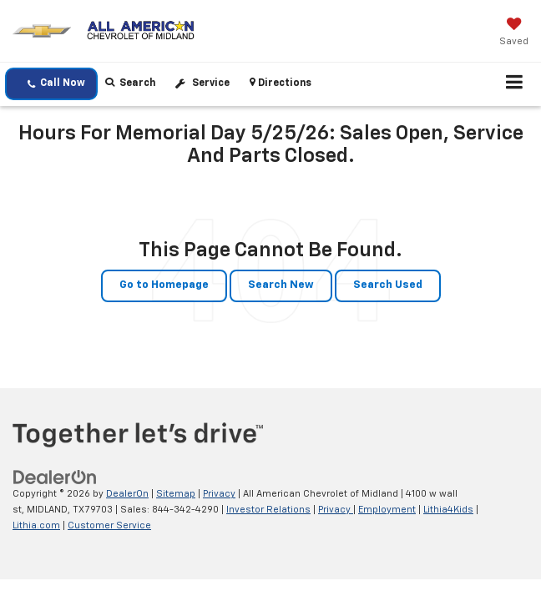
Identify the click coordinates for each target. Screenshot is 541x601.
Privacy (219, 493)
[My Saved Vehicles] (513, 33)
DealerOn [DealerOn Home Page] (127, 493)
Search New (281, 285)
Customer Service (109, 525)
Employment (387, 509)
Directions (280, 82)
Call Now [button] (56, 83)
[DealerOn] (55, 477)
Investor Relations (268, 509)
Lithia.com (36, 525)
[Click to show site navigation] (514, 84)
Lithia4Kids (448, 509)
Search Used (387, 285)
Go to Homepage (164, 285)
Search (130, 82)
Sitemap (175, 493)
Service (211, 83)
